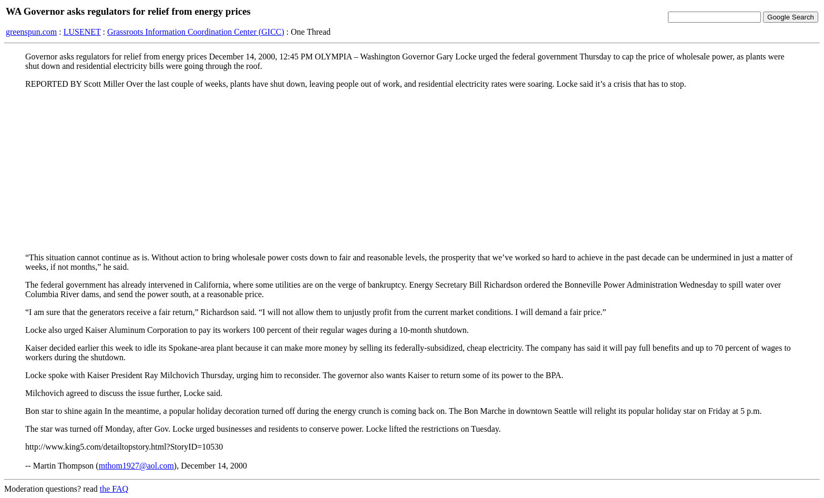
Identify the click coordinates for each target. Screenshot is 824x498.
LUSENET (82, 31)
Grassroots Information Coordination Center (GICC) (195, 31)
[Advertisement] (412, 171)
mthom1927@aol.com (136, 465)
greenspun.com (31, 31)
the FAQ (114, 488)
